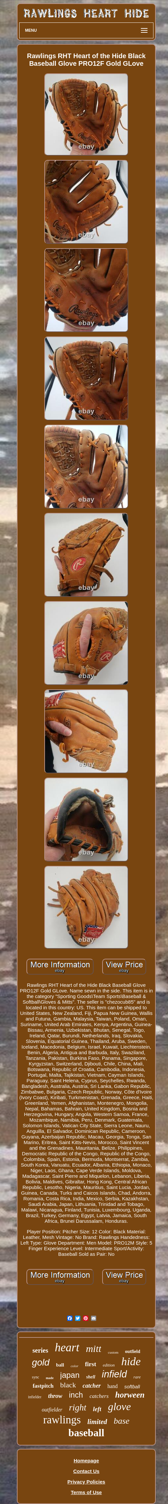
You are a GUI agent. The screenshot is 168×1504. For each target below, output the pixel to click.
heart (67, 1347)
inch (76, 1395)
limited (97, 1422)
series (40, 1350)
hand (112, 1386)
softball (132, 1386)
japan (70, 1374)
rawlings (62, 1420)
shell (90, 1376)
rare (137, 1376)
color (74, 1366)
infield (114, 1374)
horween (130, 1394)
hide (131, 1361)
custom (113, 1352)
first (90, 1364)
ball (60, 1365)
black (68, 1385)
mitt (94, 1348)
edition (109, 1365)
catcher (92, 1385)
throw (55, 1396)
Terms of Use (86, 1492)
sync (35, 1377)
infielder (35, 1397)
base (122, 1421)
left (97, 1409)
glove (119, 1406)
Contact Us (86, 1471)
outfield (132, 1351)
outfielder (52, 1409)
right (78, 1407)
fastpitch (43, 1386)
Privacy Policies (86, 1482)
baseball (86, 1433)
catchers (99, 1396)
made (49, 1378)
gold (41, 1362)
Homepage (86, 1460)
